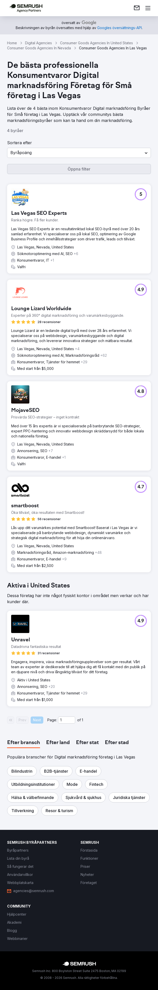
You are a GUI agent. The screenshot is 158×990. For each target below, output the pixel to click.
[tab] (23, 743)
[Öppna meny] (148, 8)
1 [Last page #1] (82, 720)
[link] (137, 8)
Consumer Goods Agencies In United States (96, 43)
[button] (79, 153)
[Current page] (66, 720)
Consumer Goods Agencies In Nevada (39, 48)
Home (12, 43)
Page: (52, 720)
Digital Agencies (38, 43)
